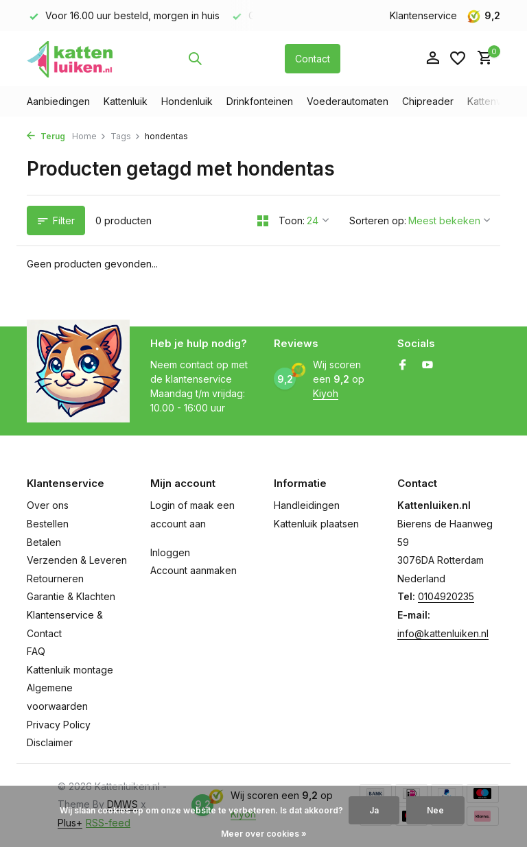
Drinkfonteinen (259, 101)
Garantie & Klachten (71, 596)
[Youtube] (427, 365)
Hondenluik (187, 101)
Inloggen (170, 552)
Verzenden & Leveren (77, 560)
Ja (374, 810)
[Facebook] (402, 365)
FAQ (36, 651)
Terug (46, 136)
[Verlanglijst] (457, 58)
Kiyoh (325, 393)
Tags (125, 136)
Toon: (292, 220)
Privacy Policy (59, 724)
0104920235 (446, 596)
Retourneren (55, 578)
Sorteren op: (377, 220)
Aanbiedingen (58, 101)
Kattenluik (126, 101)
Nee (435, 810)
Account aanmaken (193, 570)
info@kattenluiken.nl (443, 633)
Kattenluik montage (70, 670)
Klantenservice (423, 15)
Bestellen (48, 523)
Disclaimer (50, 742)
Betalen (44, 542)
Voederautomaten (347, 101)
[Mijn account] (432, 58)
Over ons (48, 505)
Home (89, 136)
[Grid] (262, 220)
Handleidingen (307, 505)
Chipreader (428, 101)
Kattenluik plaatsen (316, 523)
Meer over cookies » (264, 833)
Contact (312, 58)
